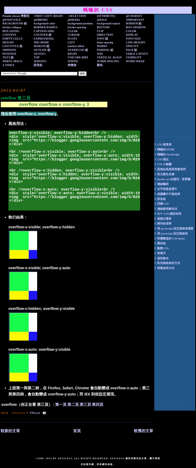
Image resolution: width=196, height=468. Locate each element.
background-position (80, 23)
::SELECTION (77, 15)
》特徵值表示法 (164, 268)
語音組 (38, 65)
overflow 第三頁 (16, 98)
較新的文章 (10, 431)
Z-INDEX (8, 65)
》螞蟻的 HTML (164, 149)
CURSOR (74, 34)
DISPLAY (132, 34)
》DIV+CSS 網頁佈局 (167, 213)
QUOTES (39, 53)
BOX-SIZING (10, 31)
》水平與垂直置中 (165, 189)
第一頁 (61, 404)
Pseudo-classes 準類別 (15, 15)
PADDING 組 (105, 49)
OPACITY (132, 46)
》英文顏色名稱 (164, 174)
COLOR (131, 31)
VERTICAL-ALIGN (109, 57)
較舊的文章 (143, 431)
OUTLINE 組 (42, 49)
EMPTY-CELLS (12, 38)
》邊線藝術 (161, 184)
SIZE (100, 53)
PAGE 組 (131, 49)
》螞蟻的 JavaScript (167, 154)
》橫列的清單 (163, 223)
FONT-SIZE (133, 38)
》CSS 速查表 (163, 144)
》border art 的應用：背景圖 (172, 179)
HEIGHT (8, 42)
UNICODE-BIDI (78, 57)
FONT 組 (102, 38)
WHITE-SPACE (12, 61)
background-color (44, 23)
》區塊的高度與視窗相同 (170, 169)
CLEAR (73, 31)
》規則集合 (161, 258)
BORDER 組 (134, 23)
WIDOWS (40, 61)
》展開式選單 (163, 218)
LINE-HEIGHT (135, 42)
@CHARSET (134, 15)
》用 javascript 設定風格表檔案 (174, 228)
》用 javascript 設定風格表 (171, 233)
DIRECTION (105, 34)
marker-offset (76, 46)
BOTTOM (103, 27)
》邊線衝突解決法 (165, 208)
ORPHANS (9, 49)
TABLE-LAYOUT (137, 53)
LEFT (71, 42)
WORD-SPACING (108, 61)
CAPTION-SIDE (44, 31)
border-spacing (77, 27)
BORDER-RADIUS (45, 27)
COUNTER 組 (42, 34)
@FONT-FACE (11, 19)
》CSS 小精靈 (163, 164)
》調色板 (160, 243)
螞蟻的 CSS (98, 9)
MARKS (102, 46)
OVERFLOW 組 (78, 49)
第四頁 (97, 404)
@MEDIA (74, 19)
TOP (36, 57)
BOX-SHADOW (136, 27)
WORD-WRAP (135, 61)
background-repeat (108, 23)
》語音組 (160, 199)
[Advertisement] (169, 71)
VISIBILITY (134, 57)
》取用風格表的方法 (167, 263)
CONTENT (9, 34)
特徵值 (72, 65)
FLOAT (72, 38)
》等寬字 (160, 253)
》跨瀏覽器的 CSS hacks (169, 238)
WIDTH (73, 61)
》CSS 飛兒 (161, 159)
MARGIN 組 (41, 46)
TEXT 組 (8, 57)
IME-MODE (41, 42)
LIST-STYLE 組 (12, 46)
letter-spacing (105, 42)
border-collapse (11, 27)
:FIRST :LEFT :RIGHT (48, 15)
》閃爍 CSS (161, 203)
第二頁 (73, 404)
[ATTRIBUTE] (106, 15)
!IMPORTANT (135, 19)
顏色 (100, 65)
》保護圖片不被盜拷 (167, 194)
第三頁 (85, 404)
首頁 (77, 431)
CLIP (100, 31)
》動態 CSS (161, 248)
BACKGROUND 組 (14, 23)
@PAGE (102, 19)
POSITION (9, 53)
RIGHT (72, 53)
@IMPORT (41, 19)
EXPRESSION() (44, 38)
